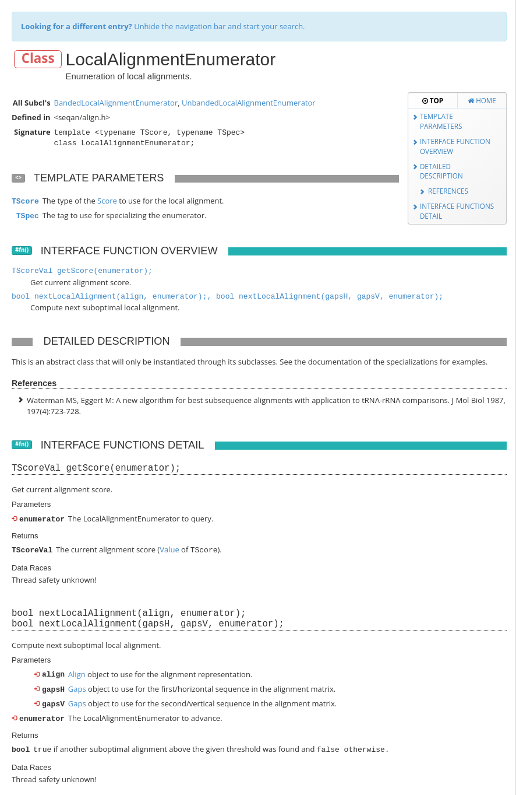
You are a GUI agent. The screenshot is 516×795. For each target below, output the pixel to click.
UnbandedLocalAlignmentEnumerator (249, 102)
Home (482, 100)
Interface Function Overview (455, 146)
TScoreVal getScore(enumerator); (82, 271)
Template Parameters (441, 121)
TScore (25, 201)
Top (432, 100)
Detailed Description (441, 171)
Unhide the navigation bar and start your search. (163, 26)
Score (107, 200)
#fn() (22, 250)
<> (18, 177)
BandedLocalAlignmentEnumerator (116, 102)
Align (77, 673)
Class (38, 58)
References (448, 190)
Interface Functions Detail (457, 210)
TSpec (27, 216)
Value (169, 549)
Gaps (77, 687)
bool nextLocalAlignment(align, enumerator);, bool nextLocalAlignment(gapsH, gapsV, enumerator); (227, 296)
